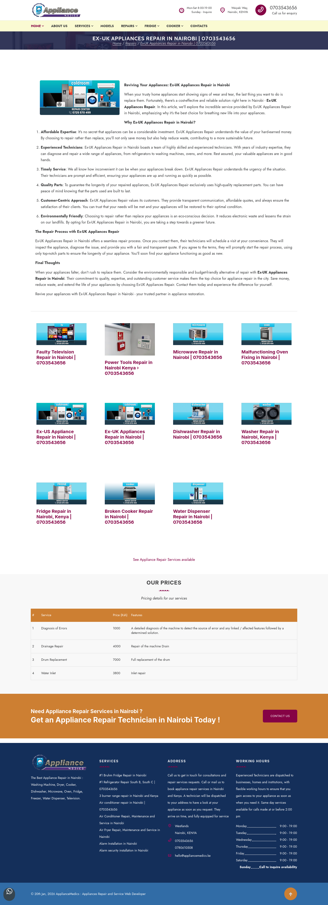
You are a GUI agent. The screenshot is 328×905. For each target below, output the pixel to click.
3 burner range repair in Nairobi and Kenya (128, 795)
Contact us (280, 716)
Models (107, 26)
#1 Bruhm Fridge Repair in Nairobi (122, 775)
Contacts (199, 26)
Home (36, 26)
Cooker (173, 26)
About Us (59, 26)
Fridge (150, 26)
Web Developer (135, 894)
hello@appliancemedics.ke (192, 855)
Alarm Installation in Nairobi (118, 843)
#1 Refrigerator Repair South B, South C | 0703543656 (127, 785)
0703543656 (283, 7)
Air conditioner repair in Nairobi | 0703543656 (122, 806)
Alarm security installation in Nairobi (123, 850)
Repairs (127, 26)
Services (82, 26)
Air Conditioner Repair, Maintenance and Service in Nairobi (127, 819)
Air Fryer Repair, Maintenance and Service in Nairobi (129, 833)
